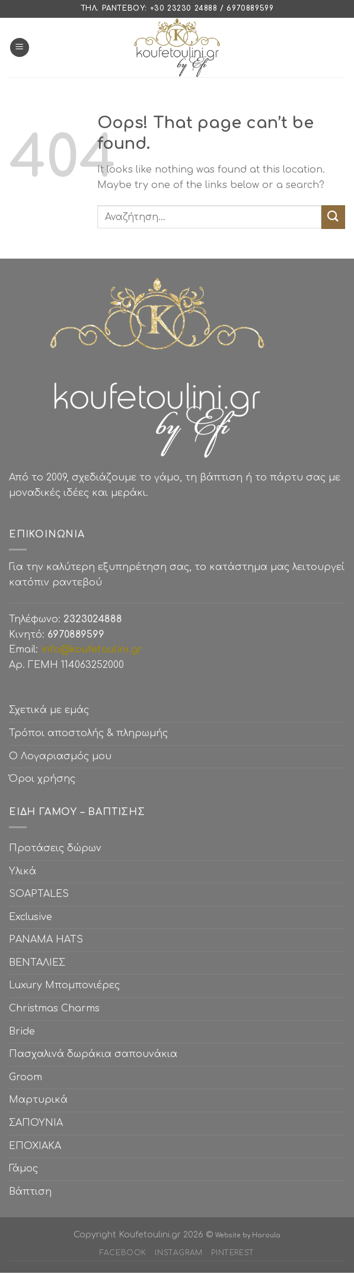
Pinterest (232, 1253)
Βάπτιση (30, 1191)
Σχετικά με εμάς (49, 710)
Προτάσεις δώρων (55, 848)
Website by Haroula (247, 1235)
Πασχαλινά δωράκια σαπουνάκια (93, 1054)
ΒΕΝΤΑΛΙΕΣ (37, 962)
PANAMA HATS (46, 939)
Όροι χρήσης (42, 779)
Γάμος (23, 1168)
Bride (22, 1031)
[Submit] (333, 216)
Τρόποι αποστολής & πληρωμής (88, 733)
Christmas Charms (54, 1008)
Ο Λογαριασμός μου (60, 756)
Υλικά (22, 871)
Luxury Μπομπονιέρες (64, 985)
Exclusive (30, 917)
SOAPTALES (39, 894)
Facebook (123, 1253)
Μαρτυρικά (38, 1099)
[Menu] (19, 48)
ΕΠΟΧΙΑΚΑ (38, 1146)
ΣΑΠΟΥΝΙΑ (39, 1123)
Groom (25, 1077)
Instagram (179, 1253)
